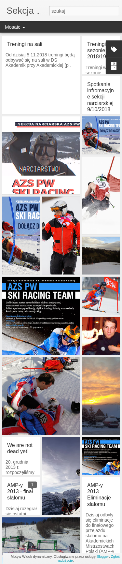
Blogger (103, 556)
